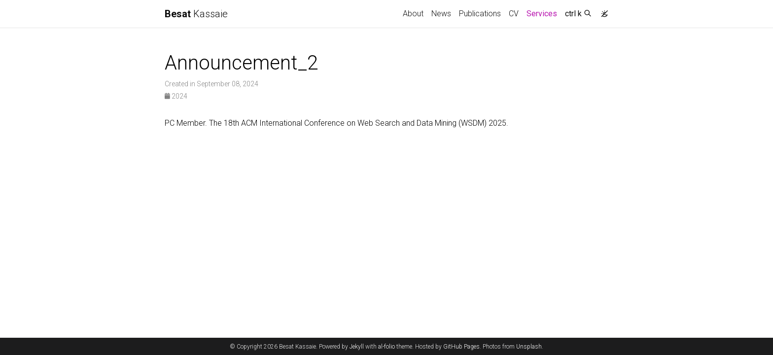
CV (514, 13)
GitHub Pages (461, 346)
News (441, 13)
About (413, 13)
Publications (480, 13)
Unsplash (529, 346)
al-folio (386, 346)
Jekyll (357, 346)
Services (544, 12)
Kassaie (196, 14)
